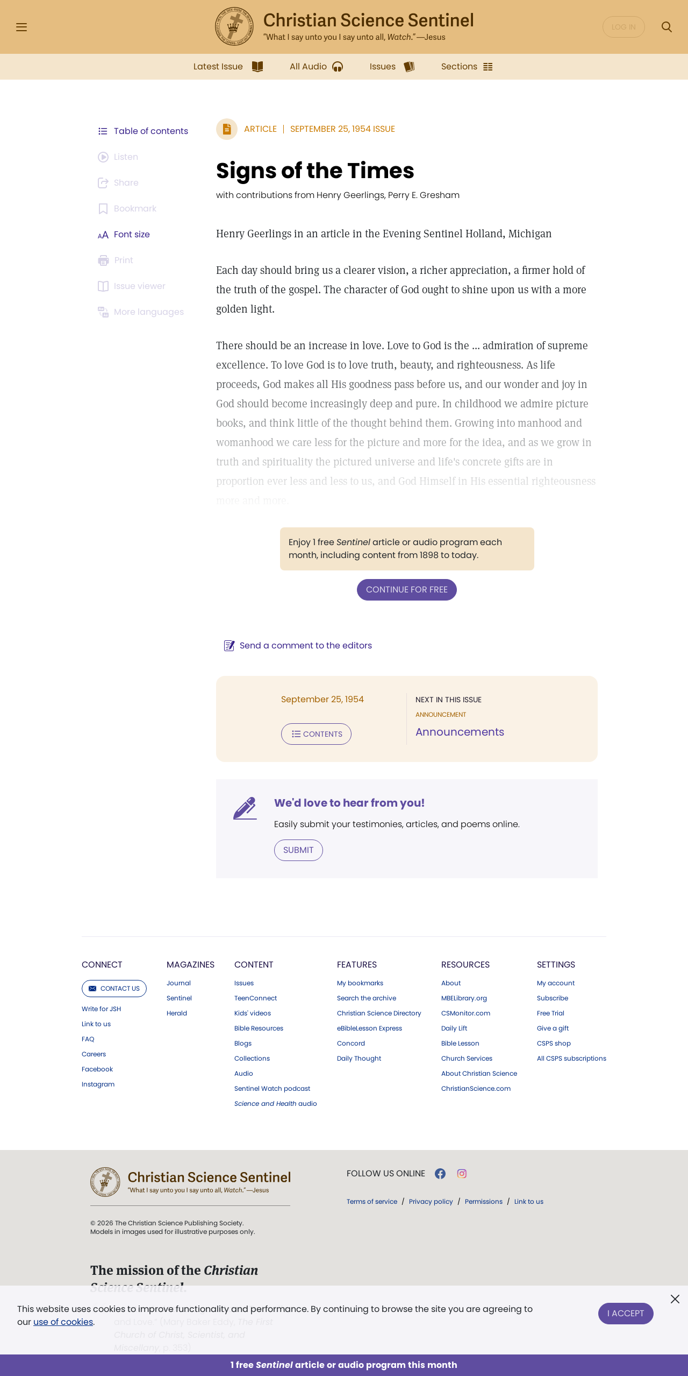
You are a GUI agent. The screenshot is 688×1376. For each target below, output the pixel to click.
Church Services (466, 1058)
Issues (244, 983)
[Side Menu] (21, 27)
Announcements (459, 731)
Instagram (98, 1084)
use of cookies (63, 1322)
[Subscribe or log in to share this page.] (119, 183)
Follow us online (386, 1173)
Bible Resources (258, 1028)
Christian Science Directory (379, 1013)
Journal (179, 983)
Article (260, 129)
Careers (94, 1054)
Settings (556, 964)
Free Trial (550, 1013)
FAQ (88, 1039)
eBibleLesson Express (369, 1028)
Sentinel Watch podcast (272, 1088)
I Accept (625, 1313)
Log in (624, 27)
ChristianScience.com (476, 1088)
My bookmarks (360, 983)
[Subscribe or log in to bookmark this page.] (128, 209)
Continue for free (407, 589)
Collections (252, 1058)
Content (254, 964)
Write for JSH (101, 1009)
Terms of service (372, 1201)
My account (556, 983)
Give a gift (553, 1028)
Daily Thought (359, 1058)
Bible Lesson (460, 1043)
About (451, 983)
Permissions (484, 1201)
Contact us (114, 988)
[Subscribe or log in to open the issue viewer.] (133, 286)
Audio (243, 1073)
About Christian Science (479, 1073)
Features (357, 964)
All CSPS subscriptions (571, 1058)
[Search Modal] (666, 27)
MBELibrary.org (464, 998)
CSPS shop (554, 1043)
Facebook (97, 1069)
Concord (351, 1043)
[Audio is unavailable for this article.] (119, 157)
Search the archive (366, 998)
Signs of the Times (315, 170)
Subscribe (552, 998)
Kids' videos (252, 1013)
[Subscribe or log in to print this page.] (117, 260)
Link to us (96, 1024)
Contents (316, 734)
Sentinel (179, 998)
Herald (177, 1013)
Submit (298, 850)
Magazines (190, 964)
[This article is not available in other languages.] (142, 312)
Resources (465, 964)
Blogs (243, 1043)
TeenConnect (255, 998)
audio (275, 1103)
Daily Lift (454, 1028)
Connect (102, 964)
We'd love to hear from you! (349, 802)
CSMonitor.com (465, 1013)
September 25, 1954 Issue (342, 129)
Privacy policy (431, 1201)
